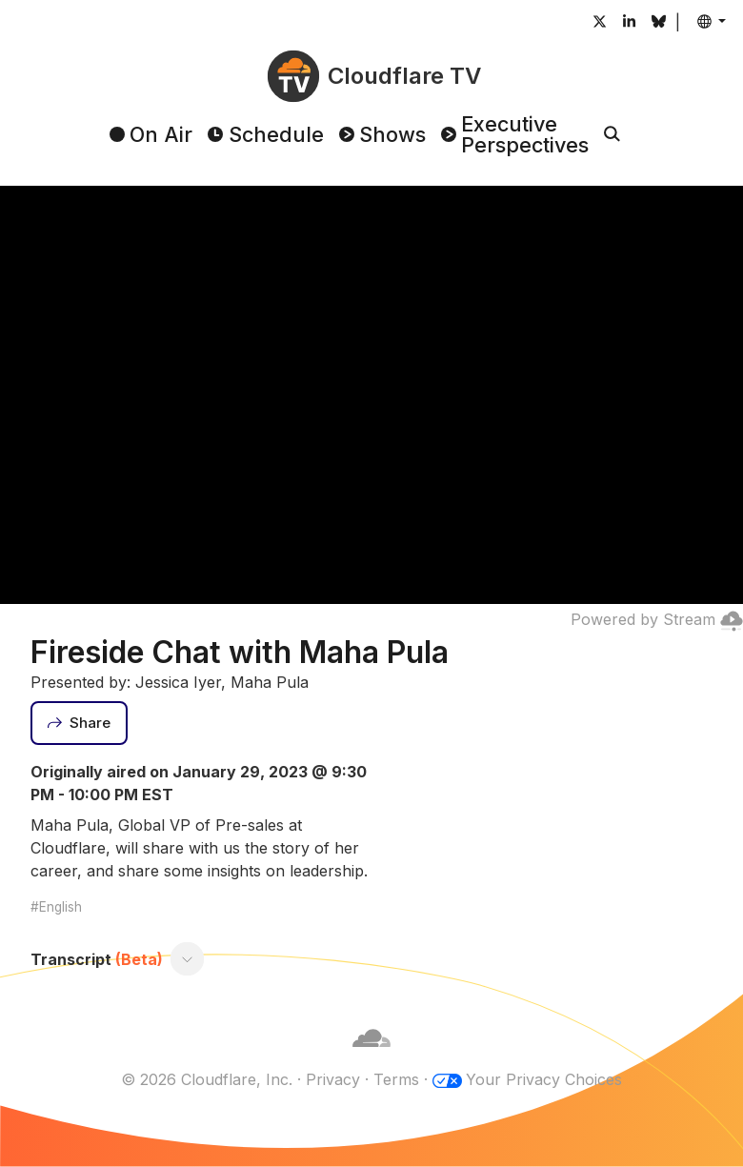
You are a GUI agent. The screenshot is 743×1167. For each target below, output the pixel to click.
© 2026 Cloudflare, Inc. (206, 1079)
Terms (396, 1079)
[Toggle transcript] (188, 959)
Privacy (333, 1079)
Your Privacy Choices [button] (544, 1079)
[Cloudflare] (371, 1056)
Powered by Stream (657, 619)
